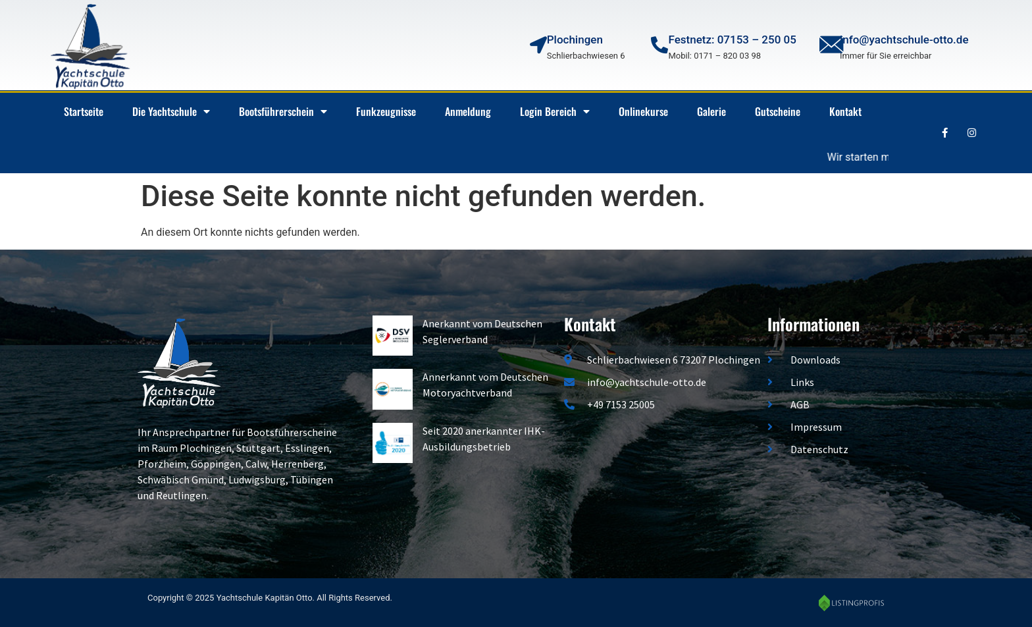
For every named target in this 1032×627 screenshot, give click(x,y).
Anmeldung (468, 111)
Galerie (711, 111)
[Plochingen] (538, 44)
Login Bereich (555, 111)
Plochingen (575, 39)
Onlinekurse (643, 111)
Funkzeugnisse (386, 111)
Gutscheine (777, 111)
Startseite (83, 111)
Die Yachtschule (171, 111)
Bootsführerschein (283, 111)
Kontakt (845, 111)
